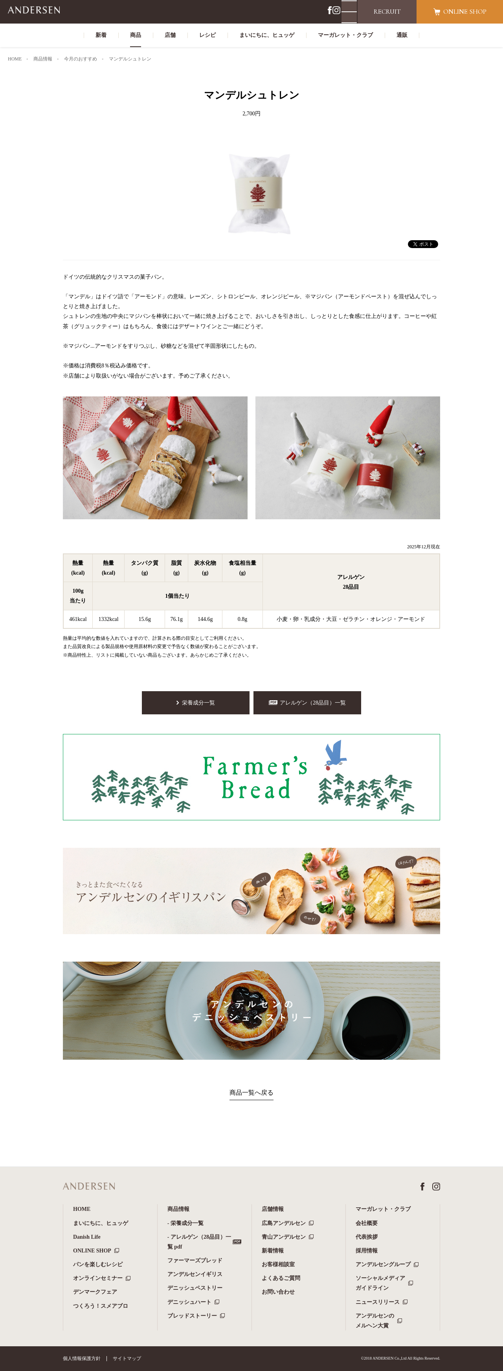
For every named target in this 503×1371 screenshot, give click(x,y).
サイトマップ (127, 1358)
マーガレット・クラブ (383, 1209)
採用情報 (367, 1251)
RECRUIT (387, 11)
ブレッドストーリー (192, 1316)
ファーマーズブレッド (194, 1260)
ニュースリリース (378, 1302)
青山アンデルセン (284, 1237)
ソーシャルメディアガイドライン (380, 1283)
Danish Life (87, 1237)
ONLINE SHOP (92, 1251)
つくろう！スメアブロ (100, 1306)
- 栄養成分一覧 (185, 1223)
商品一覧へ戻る (251, 1092)
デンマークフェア (95, 1292)
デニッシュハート (189, 1302)
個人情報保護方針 (82, 1358)
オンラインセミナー (98, 1278)
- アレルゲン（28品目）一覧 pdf (199, 1242)
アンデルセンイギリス (194, 1274)
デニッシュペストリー (194, 1288)
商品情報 (178, 1209)
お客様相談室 (278, 1264)
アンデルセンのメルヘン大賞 (375, 1321)
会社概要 (367, 1223)
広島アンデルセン (284, 1223)
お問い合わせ (278, 1292)
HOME (81, 1209)
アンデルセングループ (383, 1264)
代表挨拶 (367, 1237)
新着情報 (273, 1251)
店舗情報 (273, 1209)
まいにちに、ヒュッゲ (100, 1223)
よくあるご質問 (281, 1278)
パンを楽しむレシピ (98, 1264)
